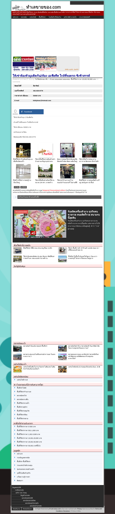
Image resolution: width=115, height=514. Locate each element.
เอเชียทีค (23, 187)
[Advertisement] (58, 38)
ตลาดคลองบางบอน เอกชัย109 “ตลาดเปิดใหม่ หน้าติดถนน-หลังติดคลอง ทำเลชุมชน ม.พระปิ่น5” (83, 356)
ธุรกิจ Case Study (21, 493)
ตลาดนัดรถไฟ (21, 395)
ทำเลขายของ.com (55, 509)
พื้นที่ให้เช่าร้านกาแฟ (24, 392)
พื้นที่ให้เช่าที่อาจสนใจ (22, 245)
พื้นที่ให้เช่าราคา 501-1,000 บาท (28, 430)
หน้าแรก (15, 17)
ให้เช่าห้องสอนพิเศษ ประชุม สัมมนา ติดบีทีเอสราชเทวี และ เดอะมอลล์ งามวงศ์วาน (38, 257)
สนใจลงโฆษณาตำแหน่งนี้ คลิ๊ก (28, 197)
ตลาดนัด (24, 17)
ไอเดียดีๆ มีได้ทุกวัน (55, 17)
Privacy (79, 509)
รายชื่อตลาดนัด (19, 490)
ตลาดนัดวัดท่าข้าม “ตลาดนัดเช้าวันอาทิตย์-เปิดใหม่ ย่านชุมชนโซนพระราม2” (83, 347)
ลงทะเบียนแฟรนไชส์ (27, 498)
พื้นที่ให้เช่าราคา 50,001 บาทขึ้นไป (28, 446)
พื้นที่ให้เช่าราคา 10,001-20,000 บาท (29, 438)
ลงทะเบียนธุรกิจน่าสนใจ (32, 503)
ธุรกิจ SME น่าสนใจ (70, 17)
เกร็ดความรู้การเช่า (23, 477)
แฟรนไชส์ (33, 17)
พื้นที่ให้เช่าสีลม (22, 415)
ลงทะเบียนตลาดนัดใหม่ (29, 500)
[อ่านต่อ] (71, 229)
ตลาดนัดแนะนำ (20, 343)
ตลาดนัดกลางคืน (22, 399)
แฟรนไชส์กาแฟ (22, 380)
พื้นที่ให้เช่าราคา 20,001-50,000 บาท (83, 79)
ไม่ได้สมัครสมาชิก (41, 79)
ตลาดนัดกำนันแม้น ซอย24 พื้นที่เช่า (35, 346)
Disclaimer (66, 511)
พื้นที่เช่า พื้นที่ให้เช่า (24, 461)
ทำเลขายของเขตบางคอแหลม (60, 79)
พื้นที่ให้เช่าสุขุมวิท (23, 411)
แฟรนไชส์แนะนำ (20, 364)
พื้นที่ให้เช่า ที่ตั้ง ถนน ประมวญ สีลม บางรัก (37, 248)
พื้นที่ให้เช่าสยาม (22, 418)
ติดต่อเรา (20, 481)
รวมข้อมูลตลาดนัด (23, 458)
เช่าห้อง (16, 187)
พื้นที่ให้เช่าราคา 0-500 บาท (26, 427)
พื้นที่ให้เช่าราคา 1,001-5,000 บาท (28, 434)
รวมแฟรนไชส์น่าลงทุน (24, 465)
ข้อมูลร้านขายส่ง (25, 495)
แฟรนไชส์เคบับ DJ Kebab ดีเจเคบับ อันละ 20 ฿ (84, 367)
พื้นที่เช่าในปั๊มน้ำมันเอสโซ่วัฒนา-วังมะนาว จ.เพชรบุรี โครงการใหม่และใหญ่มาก (82, 257)
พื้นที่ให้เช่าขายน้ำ (23, 403)
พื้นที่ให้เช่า (42, 17)
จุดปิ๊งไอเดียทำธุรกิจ (23, 473)
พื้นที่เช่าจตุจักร (22, 407)
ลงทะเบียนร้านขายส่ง (36, 506)
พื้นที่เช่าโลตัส (21, 388)
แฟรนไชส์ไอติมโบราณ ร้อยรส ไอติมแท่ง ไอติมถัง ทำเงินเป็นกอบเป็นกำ (39, 368)
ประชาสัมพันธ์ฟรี (84, 17)
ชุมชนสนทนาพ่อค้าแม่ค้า (25, 469)
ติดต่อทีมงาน (16, 509)
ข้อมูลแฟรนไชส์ (16, 487)
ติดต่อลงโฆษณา (27, 509)
